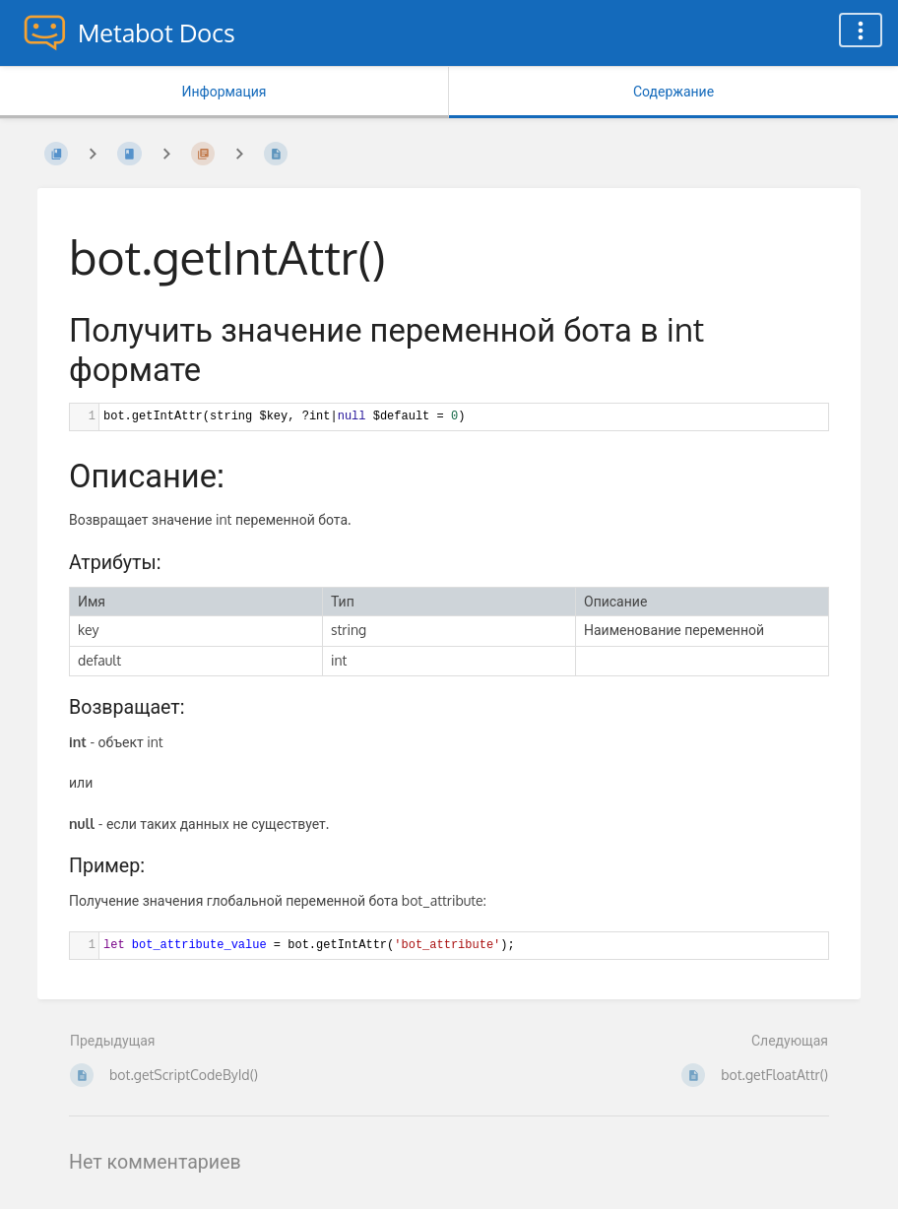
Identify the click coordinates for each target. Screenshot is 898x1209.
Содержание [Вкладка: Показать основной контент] (673, 91)
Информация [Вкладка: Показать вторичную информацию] (223, 91)
